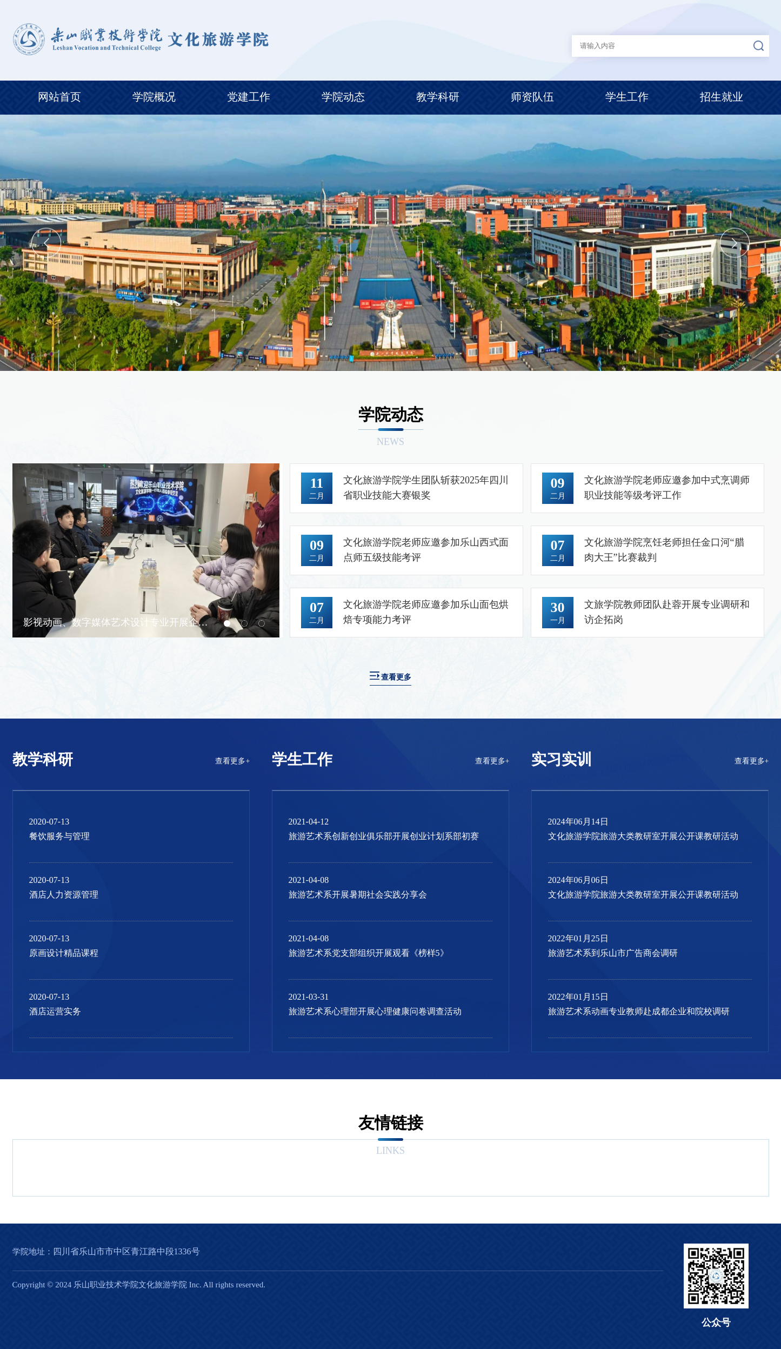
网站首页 (59, 97)
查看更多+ (232, 761)
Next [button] (735, 243)
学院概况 (154, 97)
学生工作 (627, 97)
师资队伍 (532, 97)
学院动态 (343, 97)
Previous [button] (46, 243)
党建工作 (248, 97)
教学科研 (437, 97)
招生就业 (721, 97)
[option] (390, 243)
